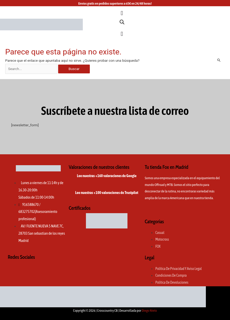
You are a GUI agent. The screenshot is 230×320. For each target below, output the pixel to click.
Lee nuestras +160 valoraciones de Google (106, 175)
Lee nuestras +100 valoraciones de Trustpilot (106, 192)
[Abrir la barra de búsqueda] (122, 22)
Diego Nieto (149, 310)
